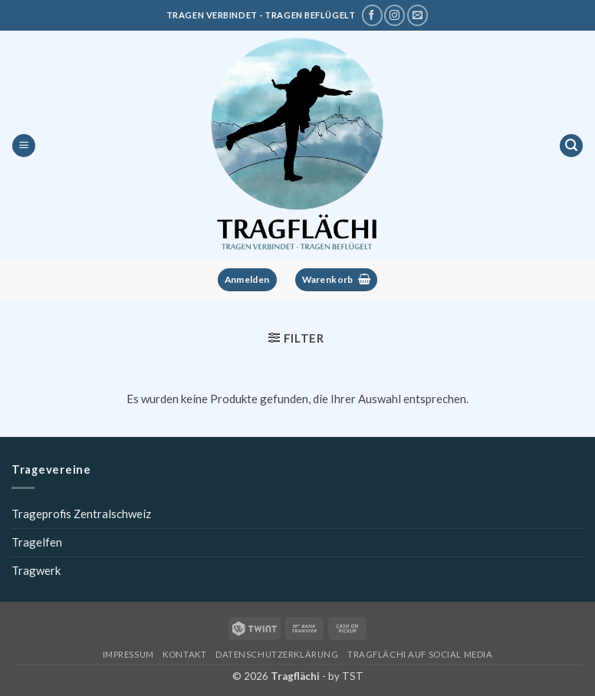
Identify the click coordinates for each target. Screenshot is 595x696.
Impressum (128, 654)
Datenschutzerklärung (276, 654)
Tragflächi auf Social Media (419, 654)
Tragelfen (37, 542)
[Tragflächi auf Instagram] (394, 15)
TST (352, 676)
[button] (23, 146)
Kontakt (184, 654)
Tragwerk (36, 570)
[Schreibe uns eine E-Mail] (417, 15)
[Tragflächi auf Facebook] (372, 15)
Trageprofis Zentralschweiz (81, 513)
